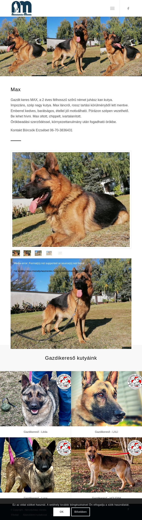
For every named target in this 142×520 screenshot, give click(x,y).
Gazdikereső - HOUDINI (106, 498)
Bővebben (81, 511)
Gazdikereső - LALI (106, 431)
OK (62, 511)
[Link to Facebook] (128, 8)
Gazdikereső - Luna (35, 498)
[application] (71, 292)
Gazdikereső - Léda (35, 431)
